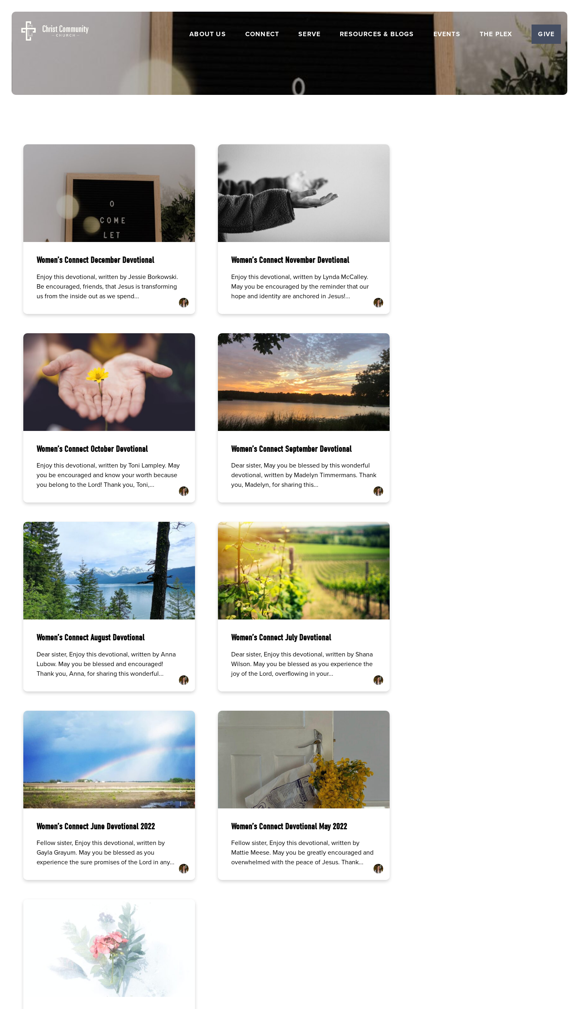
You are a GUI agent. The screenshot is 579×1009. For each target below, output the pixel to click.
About (224, 931)
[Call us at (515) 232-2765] (220, 834)
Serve (309, 34)
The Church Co (289, 966)
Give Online (498, 861)
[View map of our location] (359, 834)
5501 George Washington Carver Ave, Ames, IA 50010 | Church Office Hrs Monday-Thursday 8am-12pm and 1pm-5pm (359, 869)
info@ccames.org (81, 861)
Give (546, 34)
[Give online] (498, 834)
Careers (249, 931)
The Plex (496, 34)
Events (446, 34)
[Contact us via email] (81, 834)
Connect (262, 34)
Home (201, 931)
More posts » (45, 733)
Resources (303, 931)
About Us (207, 34)
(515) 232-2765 (220, 861)
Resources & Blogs (377, 34)
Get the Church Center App (354, 931)
